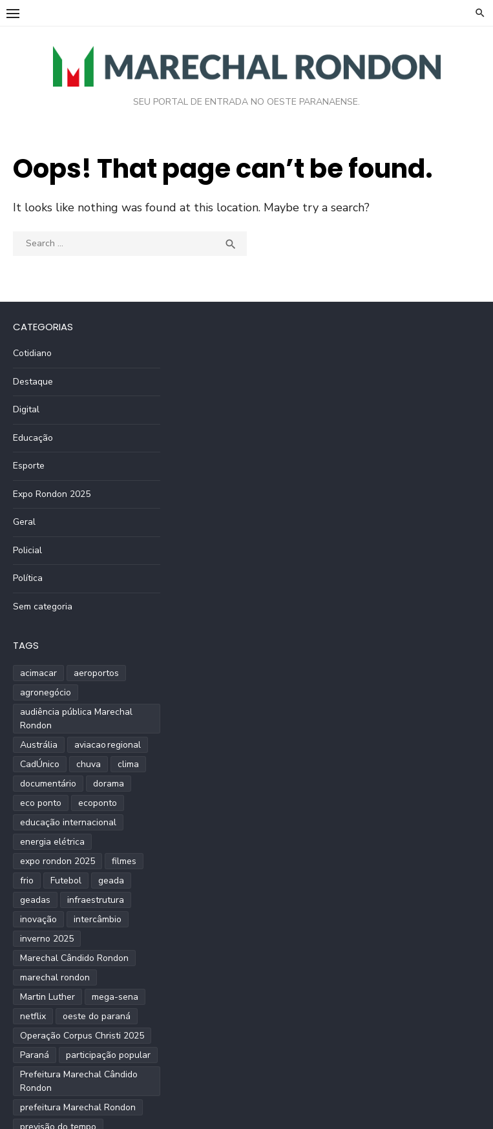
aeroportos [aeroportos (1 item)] (96, 673)
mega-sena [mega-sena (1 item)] (115, 997)
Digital (26, 409)
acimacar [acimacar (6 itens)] (38, 673)
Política (28, 578)
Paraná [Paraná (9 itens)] (34, 1055)
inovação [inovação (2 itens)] (38, 919)
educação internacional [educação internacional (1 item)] (68, 822)
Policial (27, 550)
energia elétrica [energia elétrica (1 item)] (52, 842)
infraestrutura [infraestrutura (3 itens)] (95, 900)
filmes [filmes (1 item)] (124, 861)
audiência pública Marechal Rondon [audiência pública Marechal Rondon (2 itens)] (76, 719)
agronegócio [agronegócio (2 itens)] (45, 692)
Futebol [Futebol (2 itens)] (65, 880)
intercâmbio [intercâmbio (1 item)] (97, 919)
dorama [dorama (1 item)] (108, 783)
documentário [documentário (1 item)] (48, 783)
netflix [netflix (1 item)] (33, 1016)
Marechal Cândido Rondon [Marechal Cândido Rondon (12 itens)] (74, 958)
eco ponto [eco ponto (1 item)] (40, 803)
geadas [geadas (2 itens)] (35, 900)
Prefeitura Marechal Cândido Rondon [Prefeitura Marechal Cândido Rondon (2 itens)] (79, 1081)
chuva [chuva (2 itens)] (88, 764)
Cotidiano (32, 353)
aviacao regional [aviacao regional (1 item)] (107, 745)
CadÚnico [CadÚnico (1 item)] (39, 764)
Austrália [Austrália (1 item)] (39, 745)
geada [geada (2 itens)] (111, 880)
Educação (33, 438)
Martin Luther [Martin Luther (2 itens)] (47, 997)
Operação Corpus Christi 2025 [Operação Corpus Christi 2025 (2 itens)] (82, 1035)
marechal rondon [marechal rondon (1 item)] (55, 977)
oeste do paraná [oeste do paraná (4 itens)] (97, 1016)
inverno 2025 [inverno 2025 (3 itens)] (47, 939)
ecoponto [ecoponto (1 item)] (97, 803)
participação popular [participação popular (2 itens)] (108, 1055)
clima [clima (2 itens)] (128, 764)
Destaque (33, 381)
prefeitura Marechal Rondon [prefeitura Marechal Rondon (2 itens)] (78, 1107)
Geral (24, 522)
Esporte (29, 465)
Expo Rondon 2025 (51, 494)
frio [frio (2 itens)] (27, 880)
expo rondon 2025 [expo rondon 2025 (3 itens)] (57, 861)
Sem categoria (42, 606)
